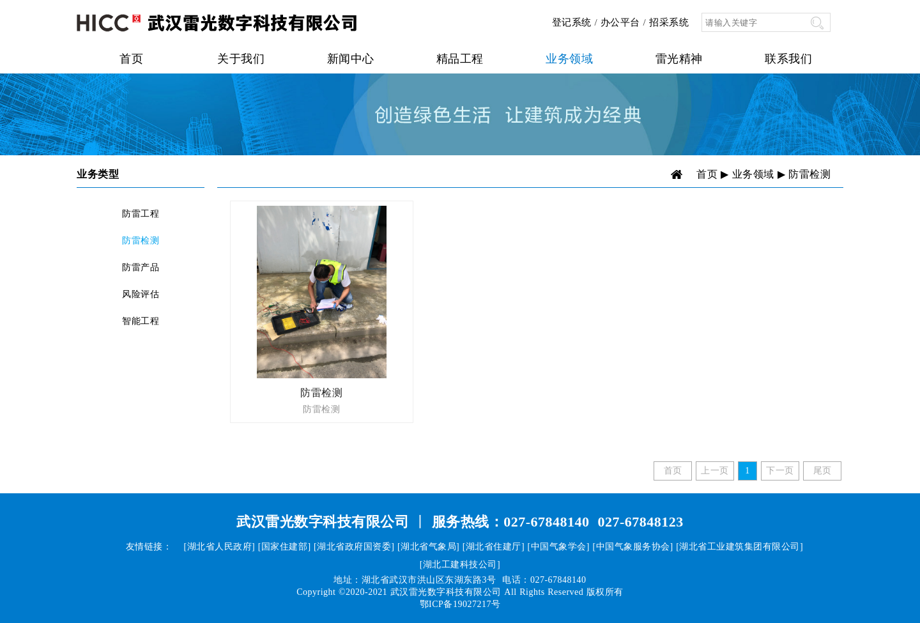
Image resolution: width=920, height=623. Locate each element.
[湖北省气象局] (428, 546)
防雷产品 (140, 267)
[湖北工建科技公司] (460, 564)
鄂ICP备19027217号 (460, 604)
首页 (131, 58)
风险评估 (140, 294)
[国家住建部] (284, 546)
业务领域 (569, 58)
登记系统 (572, 22)
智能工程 (140, 321)
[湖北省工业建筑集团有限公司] (739, 546)
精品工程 (460, 58)
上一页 (715, 470)
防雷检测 (140, 240)
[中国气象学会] (559, 546)
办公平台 (620, 22)
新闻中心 (350, 58)
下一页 (780, 470)
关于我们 (240, 58)
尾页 (822, 470)
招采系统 (669, 22)
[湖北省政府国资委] (354, 546)
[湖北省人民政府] (219, 546)
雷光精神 (679, 58)
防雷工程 (140, 214)
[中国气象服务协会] (632, 546)
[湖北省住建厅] (494, 546)
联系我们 (788, 58)
